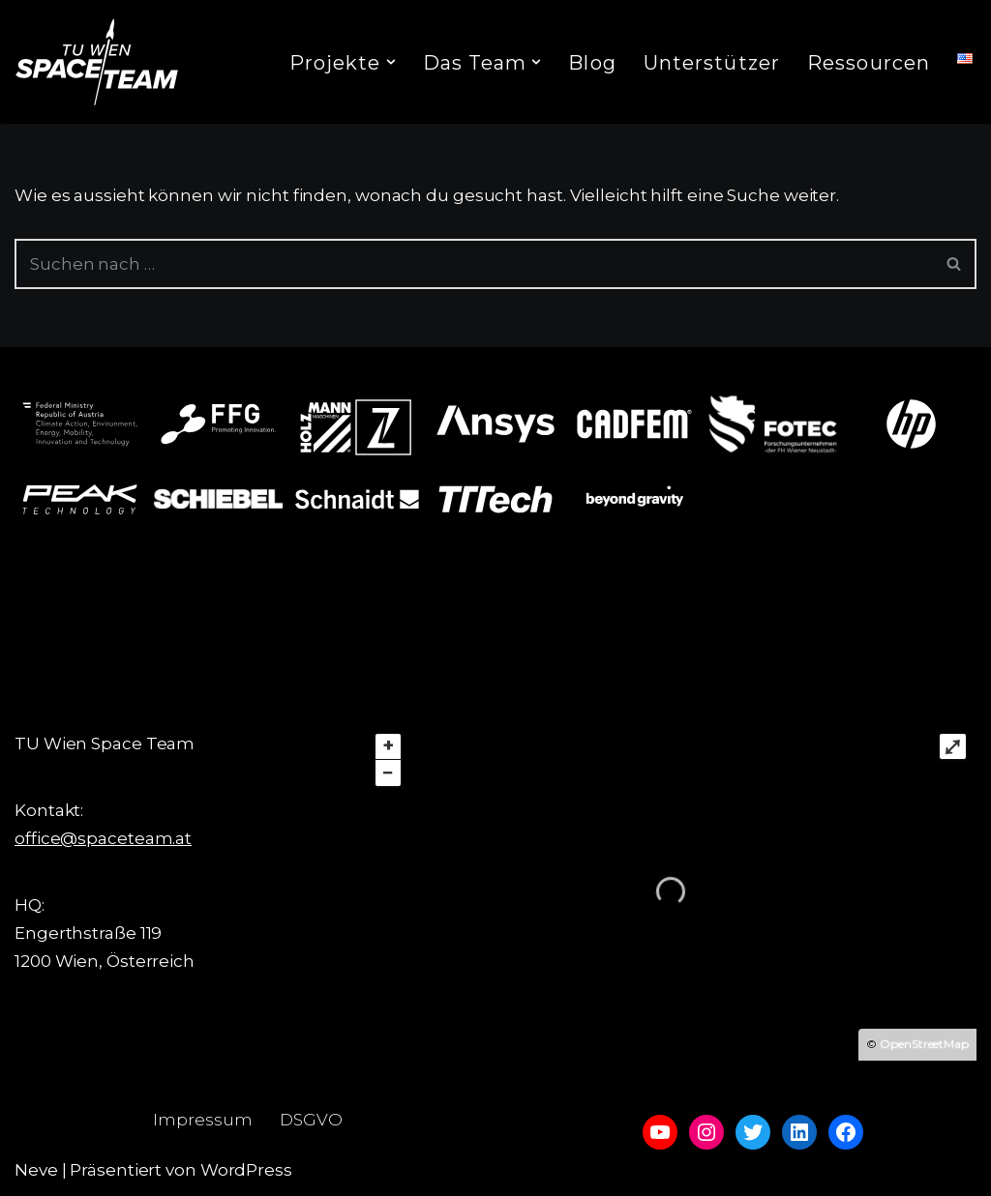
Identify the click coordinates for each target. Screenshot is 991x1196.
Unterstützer (712, 62)
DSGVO (311, 1119)
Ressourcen (868, 62)
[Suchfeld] (474, 264)
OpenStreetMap (924, 1043)
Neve (36, 1170)
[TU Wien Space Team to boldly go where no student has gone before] (97, 61)
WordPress (246, 1170)
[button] (391, 62)
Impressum (203, 1119)
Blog (592, 62)
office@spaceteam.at (103, 838)
